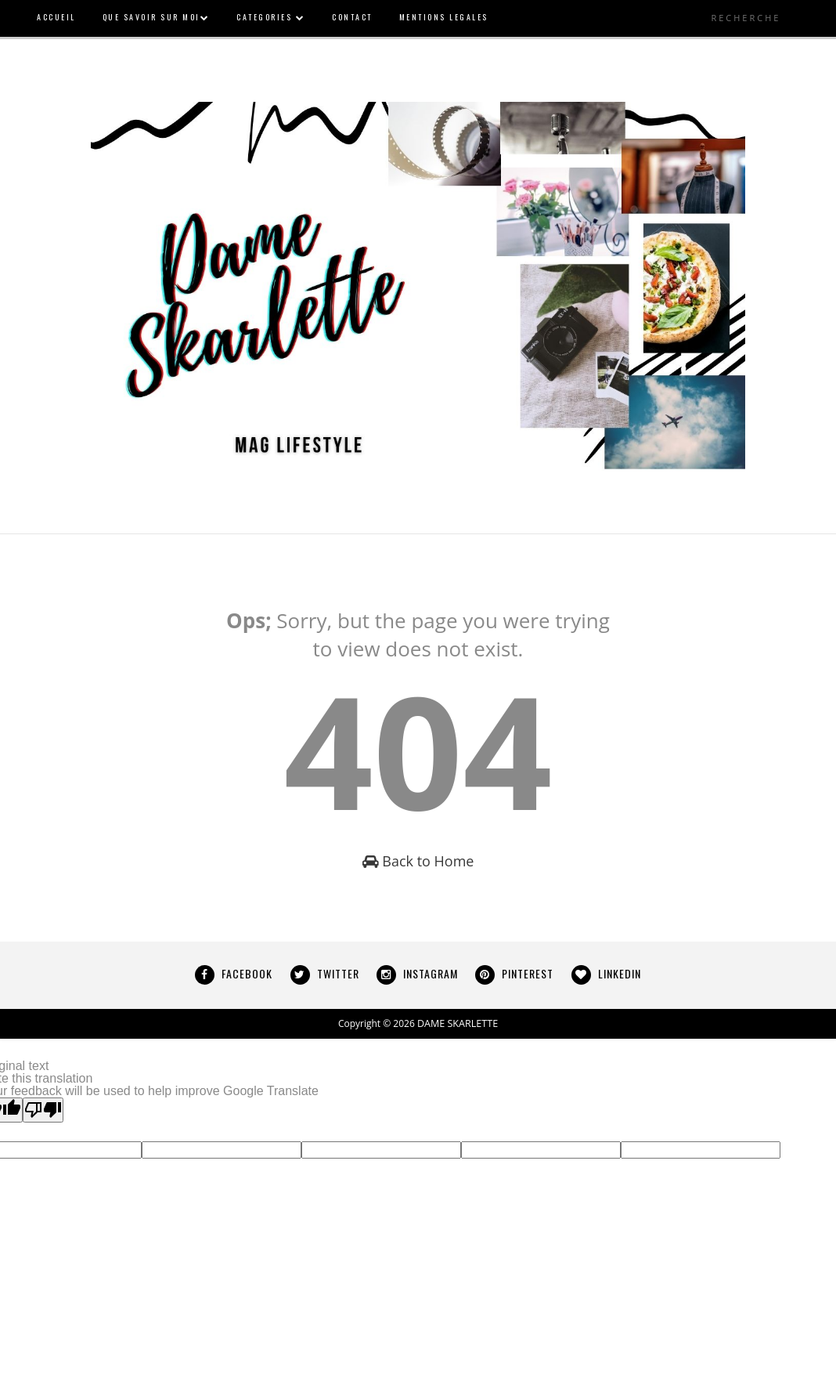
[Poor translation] (43, 1110)
